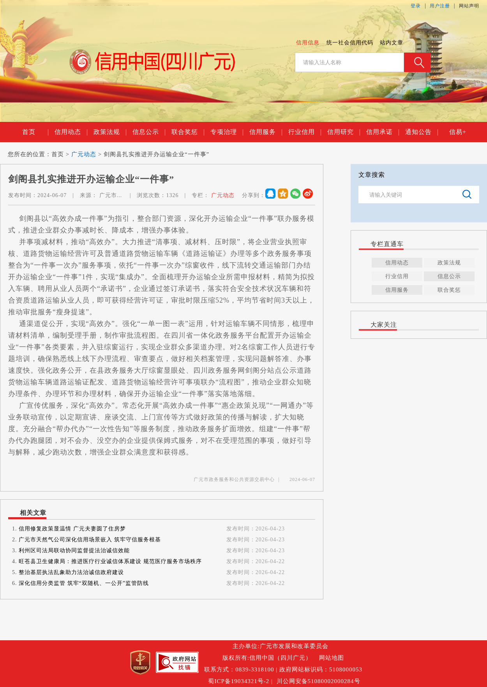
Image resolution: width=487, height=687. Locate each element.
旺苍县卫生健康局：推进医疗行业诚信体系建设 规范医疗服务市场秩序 (110, 561)
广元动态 (83, 154)
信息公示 (148, 132)
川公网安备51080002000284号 (318, 681)
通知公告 (421, 132)
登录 (416, 6)
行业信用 (304, 132)
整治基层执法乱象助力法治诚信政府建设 (71, 572)
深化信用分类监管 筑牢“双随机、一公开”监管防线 (84, 583)
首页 (35, 132)
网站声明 (469, 6)
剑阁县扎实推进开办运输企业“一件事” (156, 154)
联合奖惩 (187, 132)
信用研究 (343, 132)
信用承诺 (382, 132)
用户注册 (440, 6)
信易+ (457, 132)
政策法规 (110, 132)
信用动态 (71, 132)
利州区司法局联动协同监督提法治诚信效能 (74, 550)
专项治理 (226, 132)
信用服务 (265, 132)
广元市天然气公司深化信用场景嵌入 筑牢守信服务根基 (90, 540)
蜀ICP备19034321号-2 (238, 681)
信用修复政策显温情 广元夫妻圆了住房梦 (72, 529)
